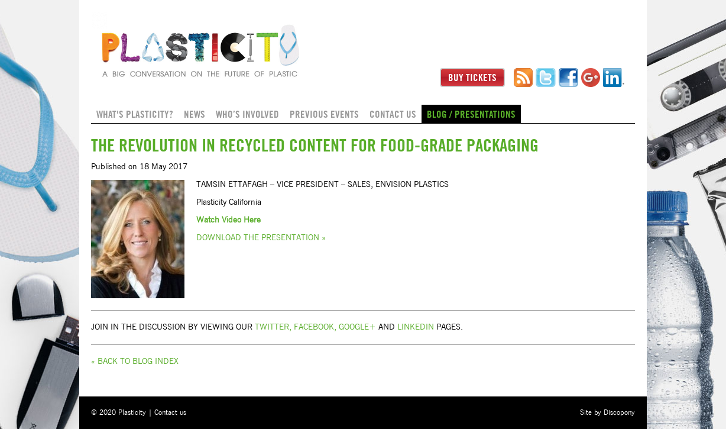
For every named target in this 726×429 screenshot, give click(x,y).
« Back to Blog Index (135, 361)
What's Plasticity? (134, 114)
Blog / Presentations (471, 114)
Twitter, (273, 327)
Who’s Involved (247, 114)
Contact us (393, 114)
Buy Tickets (472, 77)
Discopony (619, 412)
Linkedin (415, 327)
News (194, 114)
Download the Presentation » (261, 238)
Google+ (357, 327)
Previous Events (324, 114)
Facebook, (315, 327)
